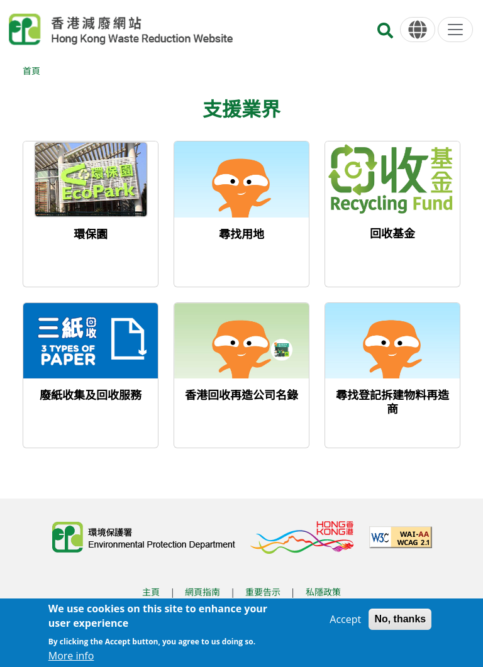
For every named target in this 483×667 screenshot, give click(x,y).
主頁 (151, 592)
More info (71, 656)
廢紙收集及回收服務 (91, 394)
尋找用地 (241, 233)
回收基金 (392, 233)
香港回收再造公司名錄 (241, 394)
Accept (345, 619)
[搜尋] (385, 34)
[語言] (417, 30)
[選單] (455, 29)
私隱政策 (323, 592)
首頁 (31, 71)
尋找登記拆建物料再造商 (392, 401)
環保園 (91, 233)
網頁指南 (202, 592)
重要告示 (262, 592)
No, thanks (400, 619)
